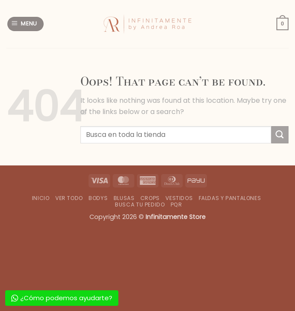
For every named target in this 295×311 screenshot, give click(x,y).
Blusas (124, 198)
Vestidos (179, 198)
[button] (25, 24)
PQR (176, 204)
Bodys (98, 198)
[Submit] (280, 134)
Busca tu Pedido (140, 204)
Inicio (41, 198)
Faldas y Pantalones (230, 198)
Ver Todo (69, 198)
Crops (150, 198)
